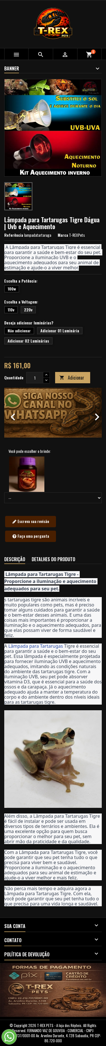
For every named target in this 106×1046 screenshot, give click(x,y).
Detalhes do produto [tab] (53, 559)
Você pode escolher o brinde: (29, 451)
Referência (13, 235)
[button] (11, 412)
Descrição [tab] (14, 559)
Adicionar (71, 377)
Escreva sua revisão (30, 521)
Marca (63, 235)
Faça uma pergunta (30, 536)
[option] (53, 412)
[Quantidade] (34, 377)
